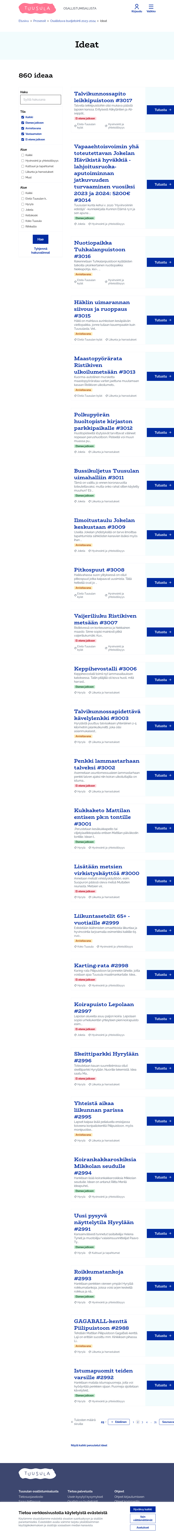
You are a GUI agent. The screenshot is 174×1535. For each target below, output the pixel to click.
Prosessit (39, 21)
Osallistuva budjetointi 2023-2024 (73, 21)
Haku (24, 92)
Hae (40, 239)
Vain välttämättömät (142, 1518)
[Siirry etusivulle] (57, 8)
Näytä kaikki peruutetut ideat (89, 1445)
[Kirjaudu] (137, 8)
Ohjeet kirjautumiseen (129, 1497)
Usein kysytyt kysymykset (85, 1497)
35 (155, 1421)
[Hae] (40, 99)
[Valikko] (151, 8)
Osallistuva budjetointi (83, 1501)
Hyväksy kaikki (142, 1509)
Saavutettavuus (29, 1501)
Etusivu (24, 21)
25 (104, 1422)
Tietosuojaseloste (31, 1497)
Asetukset (143, 1527)
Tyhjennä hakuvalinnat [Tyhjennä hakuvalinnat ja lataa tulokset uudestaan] (41, 250)
